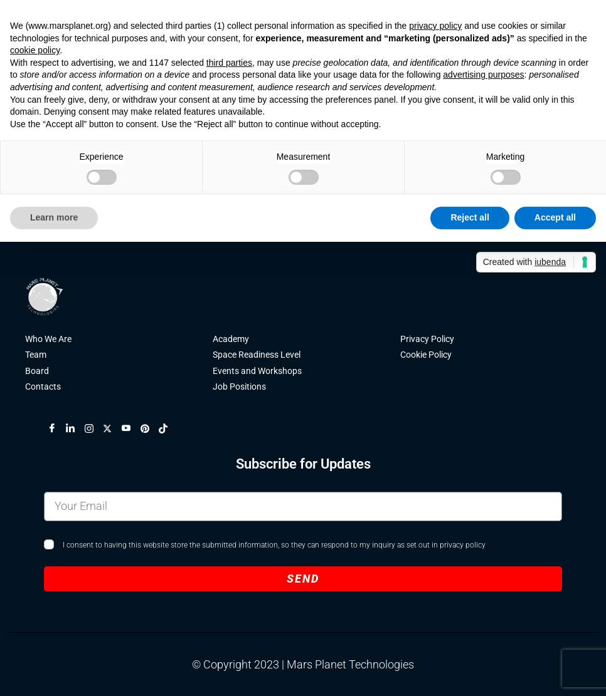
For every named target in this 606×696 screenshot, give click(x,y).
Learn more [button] (54, 217)
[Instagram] (94, 431)
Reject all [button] (469, 217)
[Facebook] (57, 431)
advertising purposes (483, 75)
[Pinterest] (150, 431)
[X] (112, 431)
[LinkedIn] (75, 431)
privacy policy (463, 547)
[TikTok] (168, 431)
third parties (229, 63)
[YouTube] (131, 431)
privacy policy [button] (435, 26)
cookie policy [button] (35, 50)
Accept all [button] (555, 217)
